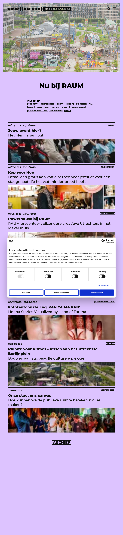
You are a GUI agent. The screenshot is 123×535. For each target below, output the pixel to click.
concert (33, 104)
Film (91, 104)
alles (67, 111)
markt (65, 107)
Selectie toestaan (61, 293)
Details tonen (103, 285)
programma (78, 107)
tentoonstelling (37, 111)
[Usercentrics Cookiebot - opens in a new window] (103, 241)
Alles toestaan (97, 293)
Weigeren (26, 293)
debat (60, 104)
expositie (81, 104)
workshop (56, 111)
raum (14, 9)
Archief (61, 442)
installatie (43, 107)
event (69, 104)
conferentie (47, 104)
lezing (55, 107)
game (31, 107)
